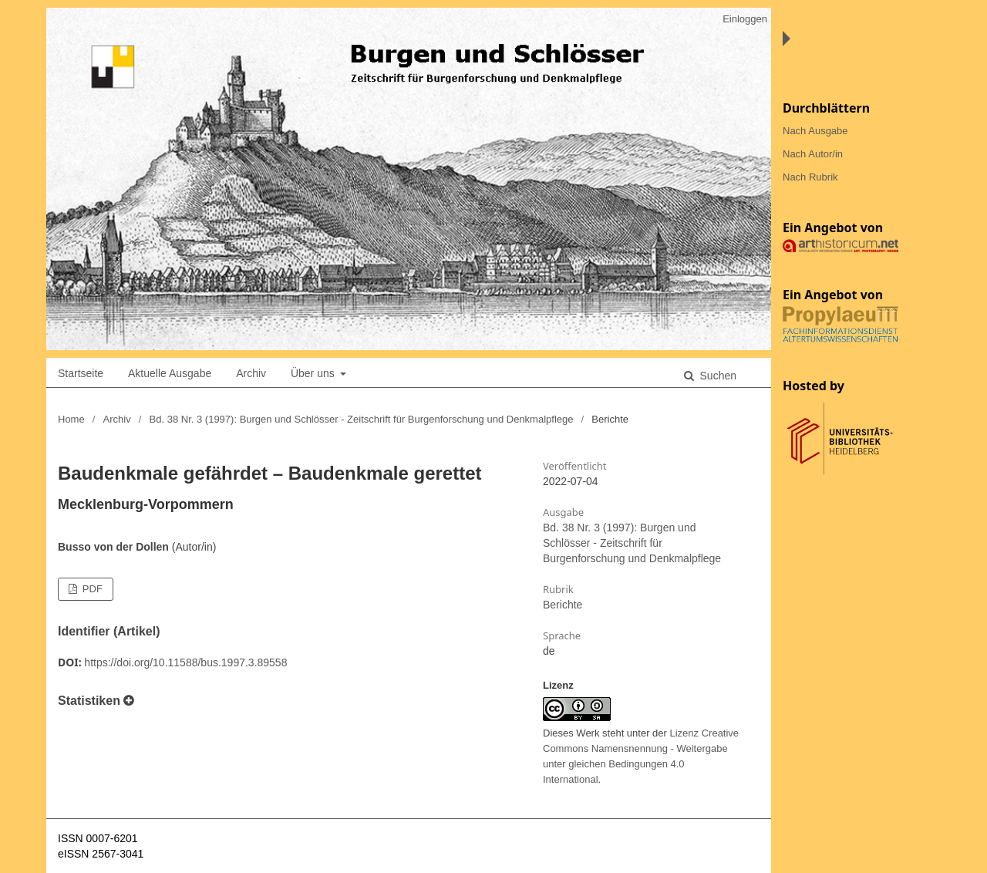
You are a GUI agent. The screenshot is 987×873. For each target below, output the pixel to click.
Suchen (716, 375)
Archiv (251, 373)
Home (71, 419)
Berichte (562, 604)
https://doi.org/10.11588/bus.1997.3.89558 (185, 662)
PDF (91, 589)
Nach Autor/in (813, 154)
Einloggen (745, 19)
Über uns (314, 373)
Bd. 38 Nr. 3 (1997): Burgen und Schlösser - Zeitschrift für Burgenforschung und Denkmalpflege (362, 419)
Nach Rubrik (810, 177)
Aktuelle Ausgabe (169, 373)
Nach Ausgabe (815, 131)
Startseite (80, 373)
